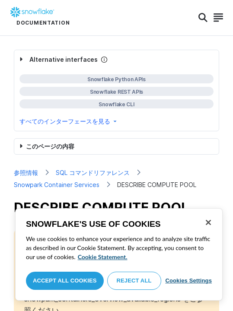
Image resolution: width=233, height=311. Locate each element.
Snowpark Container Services (56, 184)
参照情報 (26, 172)
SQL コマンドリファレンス (93, 172)
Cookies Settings (188, 280)
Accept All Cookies (65, 280)
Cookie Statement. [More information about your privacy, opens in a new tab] (103, 256)
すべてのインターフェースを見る (68, 121)
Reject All (134, 280)
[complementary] (116, 90)
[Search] (203, 17)
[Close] (208, 222)
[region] (119, 254)
